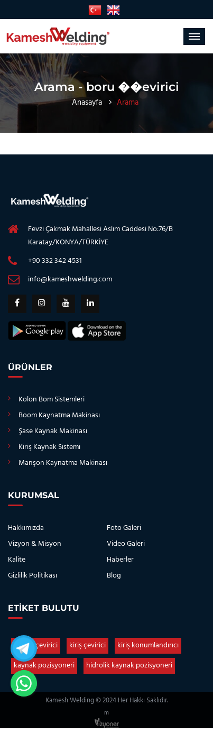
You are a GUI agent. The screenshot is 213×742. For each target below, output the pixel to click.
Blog (114, 576)
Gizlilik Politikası (32, 576)
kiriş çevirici (87, 645)
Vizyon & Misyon (34, 544)
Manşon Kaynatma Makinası (62, 463)
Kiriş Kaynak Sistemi (49, 447)
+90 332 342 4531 (55, 261)
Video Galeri (126, 544)
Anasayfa (87, 102)
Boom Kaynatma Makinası (59, 415)
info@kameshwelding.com (70, 279)
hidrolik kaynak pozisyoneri (129, 665)
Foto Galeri (124, 528)
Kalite (16, 560)
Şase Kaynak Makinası (52, 431)
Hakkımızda (26, 528)
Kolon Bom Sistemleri (51, 399)
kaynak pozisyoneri (44, 665)
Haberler (120, 560)
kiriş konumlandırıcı (148, 645)
